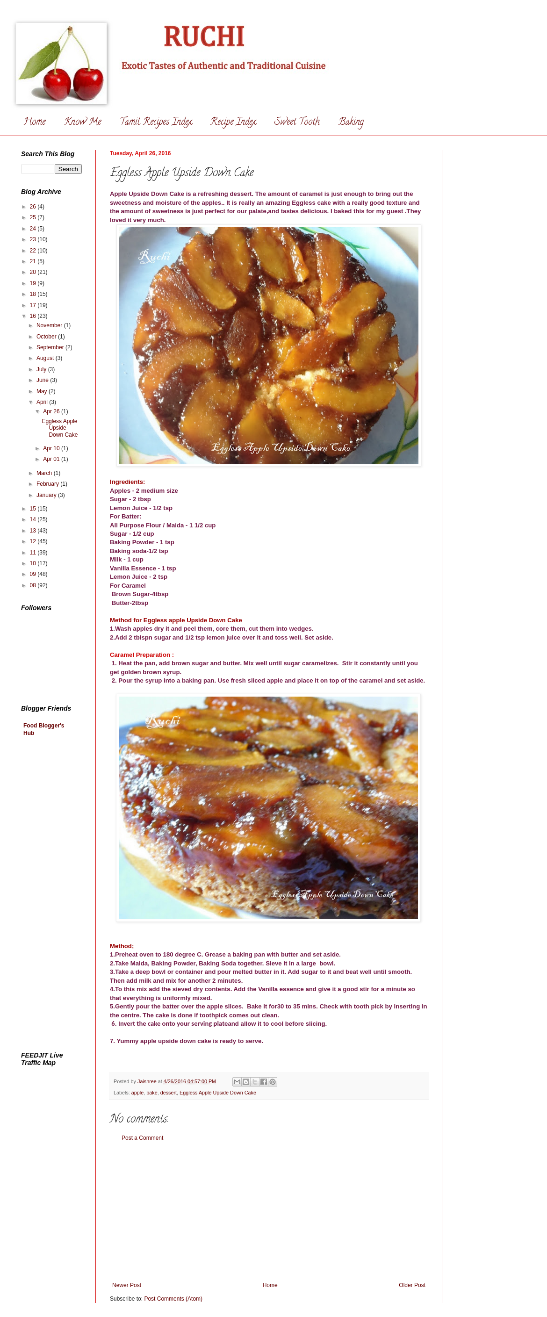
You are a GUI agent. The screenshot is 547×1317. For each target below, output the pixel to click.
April (42, 402)
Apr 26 (52, 411)
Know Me (82, 122)
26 (34, 206)
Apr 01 (52, 459)
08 (34, 585)
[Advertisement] (269, 1211)
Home (34, 122)
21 (34, 261)
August (46, 358)
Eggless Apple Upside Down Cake (218, 1092)
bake (151, 1092)
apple (137, 1092)
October (47, 336)
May (42, 391)
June (43, 380)
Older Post (412, 1285)
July (42, 369)
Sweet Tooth (297, 122)
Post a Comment (142, 1138)
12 (34, 541)
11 (34, 552)
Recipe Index (233, 122)
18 (34, 294)
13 (34, 530)
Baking (351, 122)
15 (34, 508)
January (47, 495)
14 (34, 519)
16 (34, 316)
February (48, 484)
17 (34, 305)
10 (34, 563)
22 (34, 250)
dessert (168, 1092)
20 (34, 272)
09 (34, 574)
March (45, 473)
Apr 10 (52, 448)
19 (34, 283)
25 (34, 217)
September (50, 347)
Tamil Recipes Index (156, 122)
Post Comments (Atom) (173, 1298)
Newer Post (126, 1285)
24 (34, 228)
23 (34, 239)
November (50, 325)
